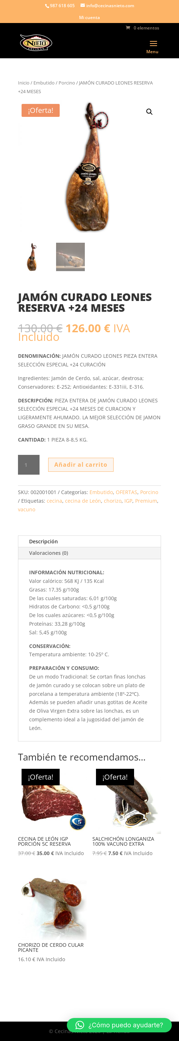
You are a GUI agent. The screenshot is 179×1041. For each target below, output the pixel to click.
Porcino (67, 82)
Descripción (43, 541)
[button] (149, 111)
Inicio (23, 82)
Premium (146, 500)
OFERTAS (126, 492)
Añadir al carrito (80, 465)
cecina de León (83, 500)
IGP (128, 500)
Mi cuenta (89, 17)
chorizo (112, 500)
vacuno (26, 509)
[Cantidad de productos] (29, 465)
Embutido (44, 82)
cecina (54, 500)
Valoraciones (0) (48, 552)
